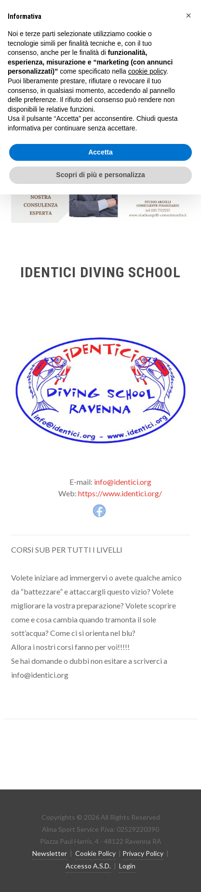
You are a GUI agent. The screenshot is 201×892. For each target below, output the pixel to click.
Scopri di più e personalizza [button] (100, 175)
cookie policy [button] (147, 71)
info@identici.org (122, 481)
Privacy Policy (142, 853)
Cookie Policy (95, 853)
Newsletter (49, 853)
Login (127, 866)
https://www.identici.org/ (120, 493)
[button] (188, 15)
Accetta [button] (100, 152)
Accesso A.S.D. (88, 866)
